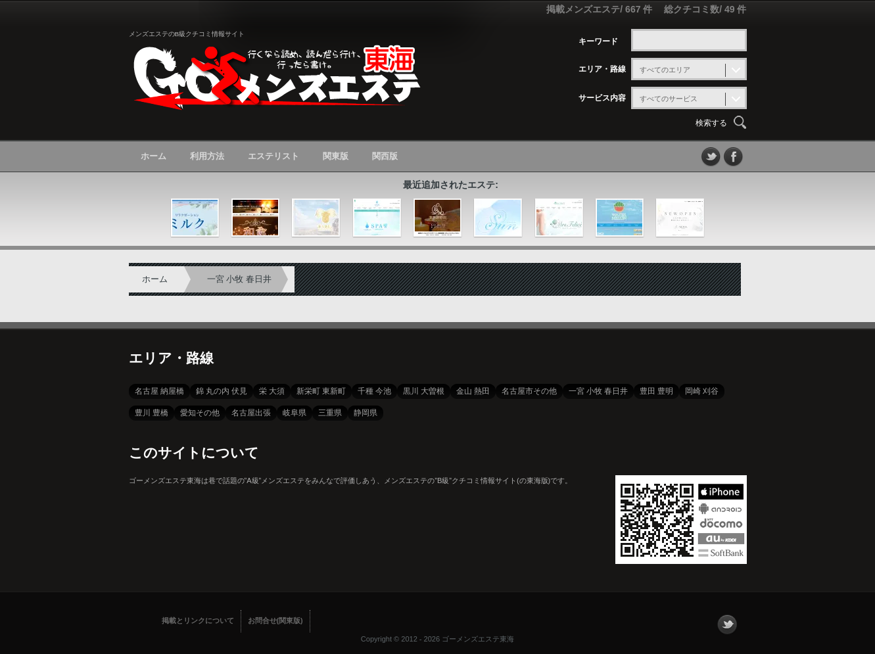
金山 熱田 (473, 391)
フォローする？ (727, 624)
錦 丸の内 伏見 (221, 391)
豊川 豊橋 (151, 412)
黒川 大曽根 (423, 391)
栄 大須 (272, 391)
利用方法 (207, 156)
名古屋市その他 (529, 391)
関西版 (385, 156)
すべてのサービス (669, 99)
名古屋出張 (251, 412)
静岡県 (365, 412)
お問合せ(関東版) (275, 620)
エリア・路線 (602, 69)
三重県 (330, 412)
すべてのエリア (665, 70)
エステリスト (273, 156)
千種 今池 (374, 391)
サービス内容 (602, 98)
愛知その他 (200, 412)
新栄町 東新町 (321, 391)
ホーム (153, 156)
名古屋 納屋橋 (159, 391)
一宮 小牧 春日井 (239, 279)
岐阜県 (294, 412)
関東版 (335, 156)
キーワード (598, 41)
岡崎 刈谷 (702, 391)
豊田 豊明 (656, 391)
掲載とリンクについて (198, 620)
